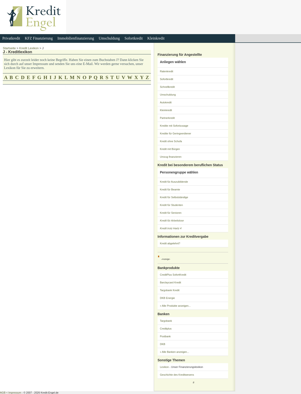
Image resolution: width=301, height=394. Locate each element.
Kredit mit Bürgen (170, 149)
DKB (162, 344)
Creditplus (166, 328)
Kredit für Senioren (171, 212)
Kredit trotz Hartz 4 (171, 228)
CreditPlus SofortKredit (173, 274)
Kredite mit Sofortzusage (174, 125)
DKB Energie (167, 298)
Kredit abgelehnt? (170, 243)
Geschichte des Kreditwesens (177, 374)
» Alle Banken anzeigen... (174, 351)
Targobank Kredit (169, 290)
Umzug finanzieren (171, 156)
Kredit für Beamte (170, 189)
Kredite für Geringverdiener (175, 133)
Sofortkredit (134, 38)
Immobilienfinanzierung (75, 38)
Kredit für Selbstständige (174, 197)
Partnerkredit (167, 118)
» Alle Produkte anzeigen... (175, 305)
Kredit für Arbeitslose (172, 220)
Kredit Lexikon (29, 48)
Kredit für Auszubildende (174, 181)
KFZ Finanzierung (39, 38)
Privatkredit (11, 38)
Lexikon (164, 367)
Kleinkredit (156, 38)
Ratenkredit (166, 71)
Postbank (165, 336)
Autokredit (166, 102)
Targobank (166, 320)
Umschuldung (109, 38)
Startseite (9, 48)
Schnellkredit (167, 86)
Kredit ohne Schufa (171, 141)
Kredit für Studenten (171, 205)
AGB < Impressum (10, 392)
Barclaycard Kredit (170, 282)
